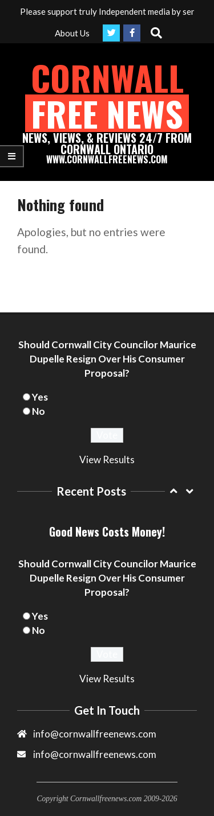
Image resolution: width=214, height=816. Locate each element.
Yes (40, 397)
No (38, 411)
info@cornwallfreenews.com (94, 754)
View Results (107, 459)
